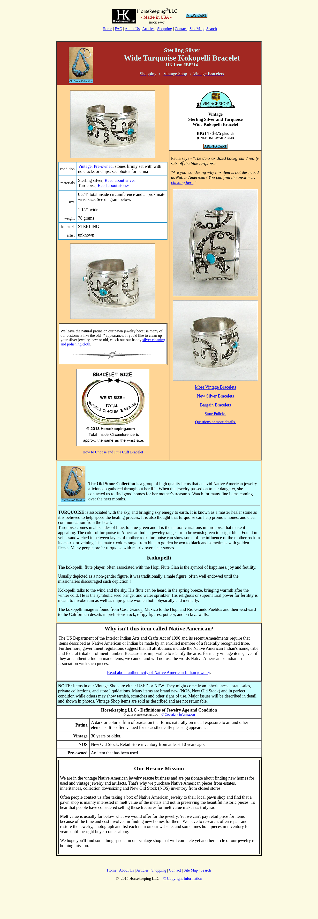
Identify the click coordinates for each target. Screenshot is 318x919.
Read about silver (120, 180)
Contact (181, 29)
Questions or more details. (215, 422)
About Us (132, 29)
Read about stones (113, 185)
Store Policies (215, 414)
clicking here (182, 182)
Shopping (164, 29)
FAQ (118, 29)
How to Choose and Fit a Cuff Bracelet (113, 452)
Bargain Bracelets (215, 405)
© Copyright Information (178, 714)
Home (107, 29)
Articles (148, 29)
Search (211, 29)
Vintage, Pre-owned (95, 166)
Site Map (196, 29)
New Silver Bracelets (215, 396)
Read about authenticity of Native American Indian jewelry (158, 672)
